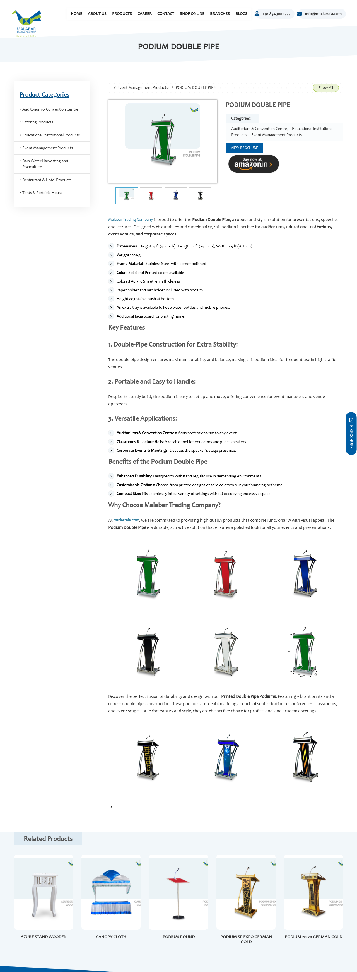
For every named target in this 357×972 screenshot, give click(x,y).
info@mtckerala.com (320, 13)
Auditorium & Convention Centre (259, 128)
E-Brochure (351, 433)
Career (145, 13)
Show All (326, 87)
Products (122, 13)
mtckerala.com (126, 520)
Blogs (241, 13)
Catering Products (37, 122)
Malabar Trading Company (130, 219)
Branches (220, 13)
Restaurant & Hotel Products (46, 180)
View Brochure (244, 148)
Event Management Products (142, 87)
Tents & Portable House (42, 192)
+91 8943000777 (272, 15)
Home (76, 13)
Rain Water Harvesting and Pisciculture (45, 164)
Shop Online (192, 13)
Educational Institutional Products (51, 135)
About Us (97, 13)
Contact (165, 13)
